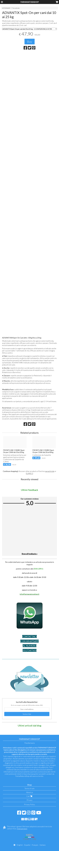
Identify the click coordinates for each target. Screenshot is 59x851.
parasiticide (49, 471)
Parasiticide (16, 8)
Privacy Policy (29, 804)
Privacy (29, 800)
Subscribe (27, 714)
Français (35, 845)
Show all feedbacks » (29, 554)
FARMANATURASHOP (29, 2)
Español (27, 845)
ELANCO (29, 473)
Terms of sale (29, 788)
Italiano (43, 845)
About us (29, 792)
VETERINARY (6, 8)
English (20, 845)
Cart (29, 796)
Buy (29, 41)
